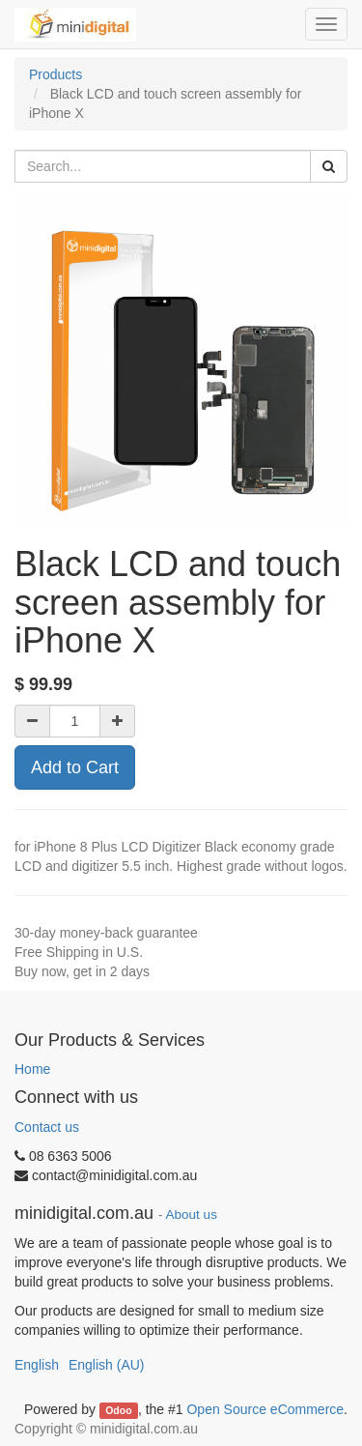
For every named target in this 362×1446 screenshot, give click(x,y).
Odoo (118, 1410)
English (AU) (107, 1365)
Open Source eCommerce (265, 1409)
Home (32, 1069)
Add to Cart (75, 767)
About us (191, 1214)
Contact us (46, 1127)
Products (55, 74)
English (36, 1365)
